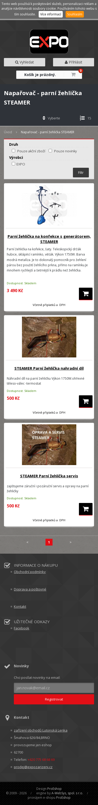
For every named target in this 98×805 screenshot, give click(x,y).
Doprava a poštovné (30, 589)
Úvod (8, 132)
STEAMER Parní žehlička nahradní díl (49, 368)
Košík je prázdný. (40, 74)
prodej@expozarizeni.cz (33, 767)
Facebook (21, 628)
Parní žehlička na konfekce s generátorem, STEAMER (49, 239)
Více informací (50, 14)
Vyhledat (24, 62)
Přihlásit (73, 62)
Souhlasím (74, 14)
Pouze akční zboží (31, 151)
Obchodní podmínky (30, 571)
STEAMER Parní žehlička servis (49, 475)
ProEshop (54, 788)
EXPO (18, 164)
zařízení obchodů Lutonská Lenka (40, 730)
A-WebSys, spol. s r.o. (67, 793)
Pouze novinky (65, 151)
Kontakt (20, 606)
